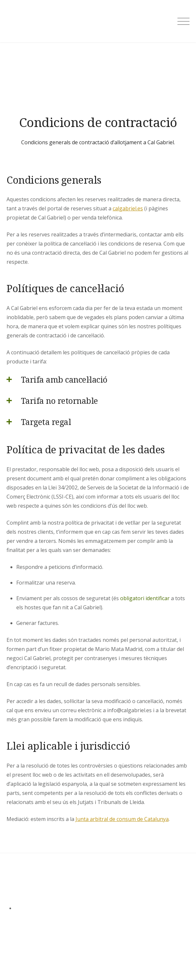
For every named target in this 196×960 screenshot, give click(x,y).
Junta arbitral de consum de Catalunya (122, 819)
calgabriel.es (128, 208)
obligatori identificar (145, 598)
